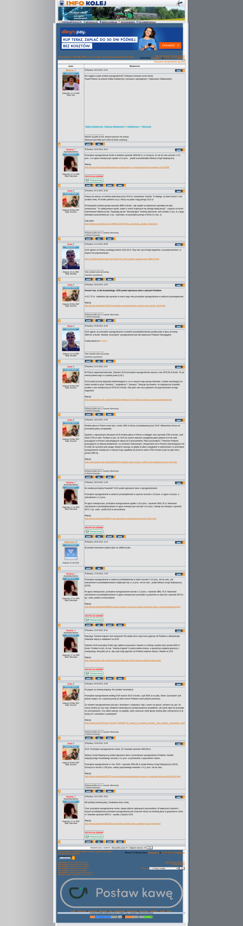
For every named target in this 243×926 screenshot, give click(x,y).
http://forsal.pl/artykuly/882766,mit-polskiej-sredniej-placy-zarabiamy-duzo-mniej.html (123, 824)
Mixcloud (146, 126)
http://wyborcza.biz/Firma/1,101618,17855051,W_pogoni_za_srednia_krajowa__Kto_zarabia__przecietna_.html (135, 723)
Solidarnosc (133, 126)
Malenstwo (69, 542)
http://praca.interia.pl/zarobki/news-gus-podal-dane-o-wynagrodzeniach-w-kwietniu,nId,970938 (127, 167)
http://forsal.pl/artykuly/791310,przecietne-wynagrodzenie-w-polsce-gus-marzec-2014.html (125, 306)
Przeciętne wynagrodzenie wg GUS (118, 57)
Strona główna (64, 57)
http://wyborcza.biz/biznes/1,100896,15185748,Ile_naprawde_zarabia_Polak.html (121, 224)
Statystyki (154, 911)
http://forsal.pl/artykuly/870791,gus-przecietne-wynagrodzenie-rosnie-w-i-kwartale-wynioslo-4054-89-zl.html (133, 776)
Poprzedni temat (162, 56)
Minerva (69, 70)
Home (73, 911)
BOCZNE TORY (79, 57)
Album (169, 911)
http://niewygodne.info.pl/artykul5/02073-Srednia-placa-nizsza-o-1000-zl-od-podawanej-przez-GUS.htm (131, 462)
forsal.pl (103, 341)
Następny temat (178, 56)
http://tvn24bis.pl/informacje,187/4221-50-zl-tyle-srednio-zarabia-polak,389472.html (122, 259)
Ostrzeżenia (143, 911)
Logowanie (92, 911)
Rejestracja (81, 911)
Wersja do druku (178, 864)
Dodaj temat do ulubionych (175, 862)
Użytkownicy (132, 911)
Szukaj (162, 911)
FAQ (111, 911)
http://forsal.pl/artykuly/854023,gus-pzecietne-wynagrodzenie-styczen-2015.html (120, 518)
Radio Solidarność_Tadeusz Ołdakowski (104, 126)
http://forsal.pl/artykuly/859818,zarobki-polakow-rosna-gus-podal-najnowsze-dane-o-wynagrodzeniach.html (132, 607)
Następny (181, 58)
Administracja (119, 911)
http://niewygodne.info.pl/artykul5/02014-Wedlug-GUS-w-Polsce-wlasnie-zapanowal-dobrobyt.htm (128, 400)
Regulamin (103, 911)
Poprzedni (155, 58)
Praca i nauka (94, 57)
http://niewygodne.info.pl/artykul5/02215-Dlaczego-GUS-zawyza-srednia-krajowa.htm (123, 660)
